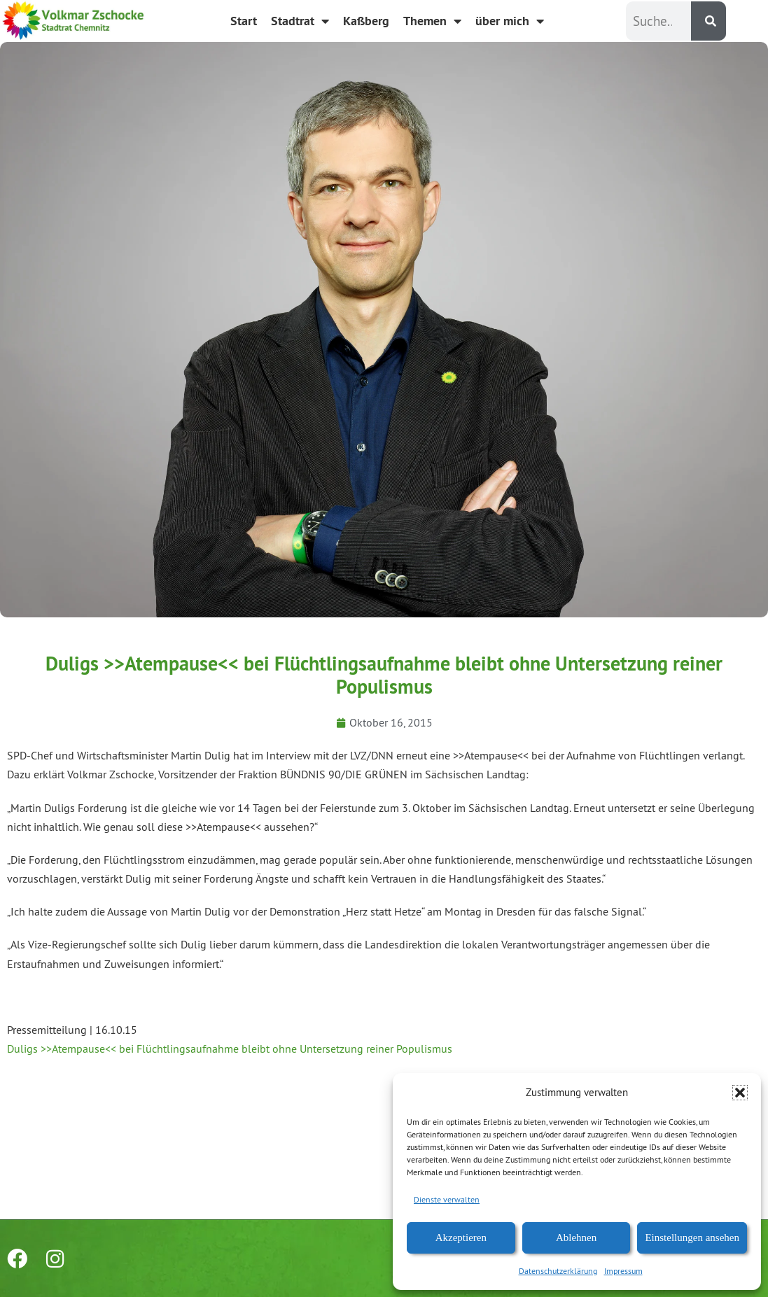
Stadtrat (300, 21)
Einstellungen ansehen (692, 1237)
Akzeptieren (461, 1237)
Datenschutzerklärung (558, 1271)
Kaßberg (366, 21)
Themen (432, 21)
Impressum (623, 1271)
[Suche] (708, 21)
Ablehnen (576, 1237)
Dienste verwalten (447, 1199)
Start (243, 21)
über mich (509, 21)
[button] (740, 1093)
